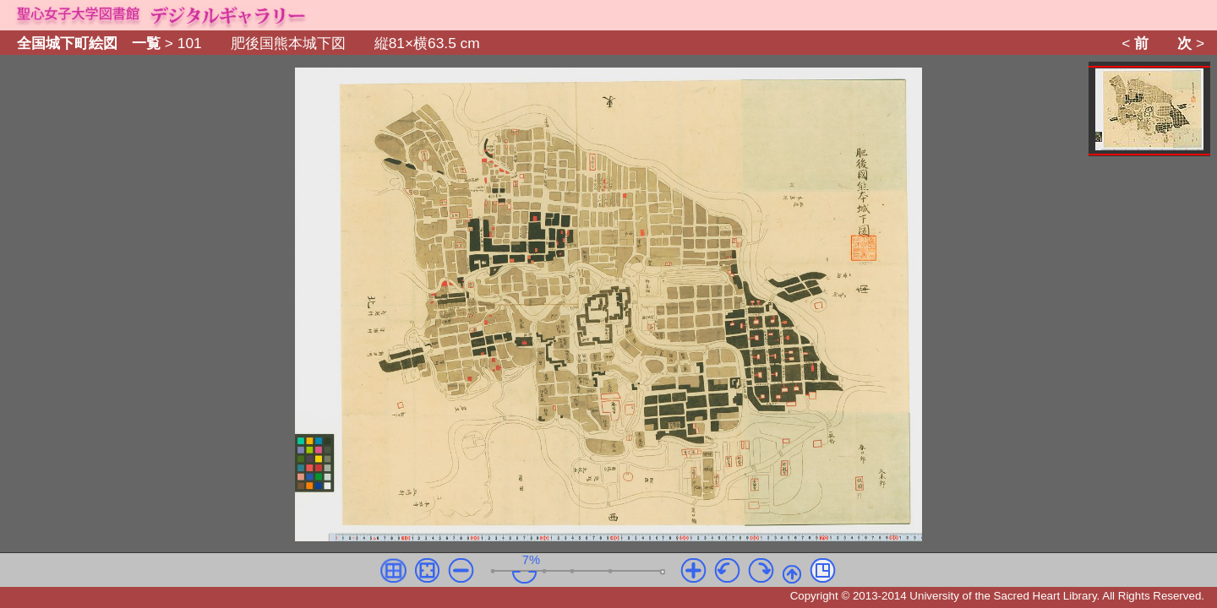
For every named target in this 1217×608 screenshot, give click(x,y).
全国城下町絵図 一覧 (89, 43)
